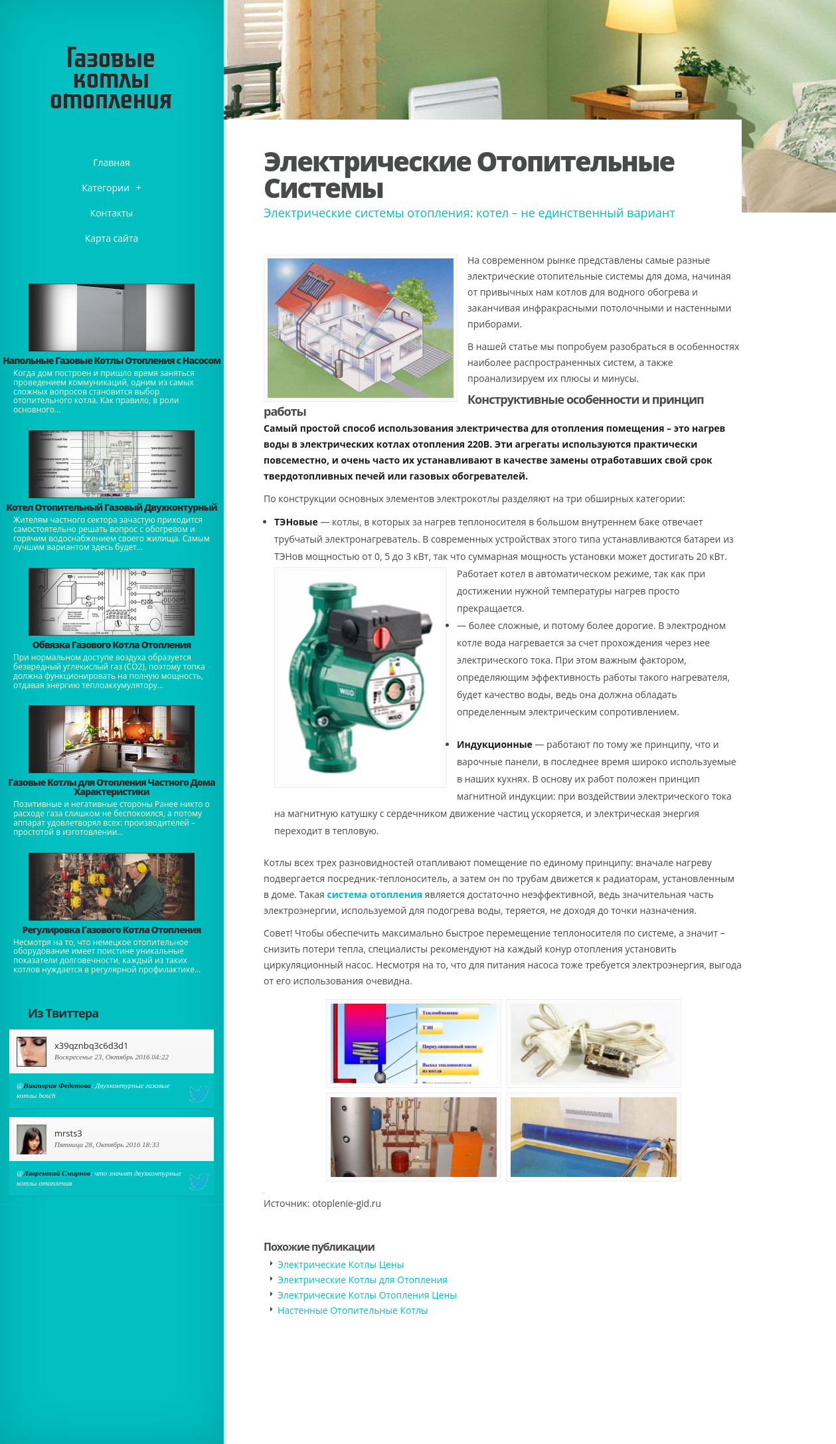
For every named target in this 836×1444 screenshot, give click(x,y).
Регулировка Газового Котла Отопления (112, 929)
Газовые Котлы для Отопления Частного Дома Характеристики (111, 787)
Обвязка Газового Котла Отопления (112, 644)
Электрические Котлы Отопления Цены (367, 1295)
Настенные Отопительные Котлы (353, 1310)
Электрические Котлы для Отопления (363, 1279)
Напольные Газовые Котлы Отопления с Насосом (111, 360)
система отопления (374, 894)
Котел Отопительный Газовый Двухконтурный (111, 507)
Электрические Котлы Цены (341, 1264)
